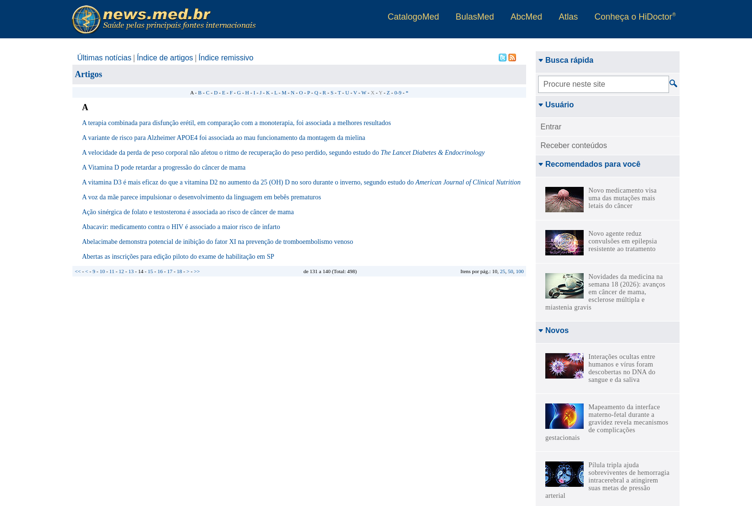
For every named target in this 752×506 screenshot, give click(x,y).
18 (179, 271)
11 (112, 271)
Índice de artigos (165, 58)
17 (169, 271)
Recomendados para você (589, 164)
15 (150, 271)
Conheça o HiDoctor (635, 17)
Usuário (556, 105)
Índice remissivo (226, 58)
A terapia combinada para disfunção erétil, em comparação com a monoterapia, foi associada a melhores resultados (236, 122)
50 (510, 271)
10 (102, 271)
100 (520, 271)
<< (78, 271)
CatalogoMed (413, 17)
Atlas (568, 17)
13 (131, 271)
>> (197, 271)
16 (160, 271)
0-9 (397, 92)
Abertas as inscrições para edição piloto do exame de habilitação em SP (178, 256)
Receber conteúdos (573, 145)
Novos (553, 330)
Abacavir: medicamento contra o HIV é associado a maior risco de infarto (181, 226)
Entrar (551, 127)
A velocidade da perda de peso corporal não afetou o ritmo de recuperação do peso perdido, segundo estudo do (283, 152)
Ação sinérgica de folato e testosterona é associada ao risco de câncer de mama (188, 212)
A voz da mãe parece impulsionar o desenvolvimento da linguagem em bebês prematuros (201, 197)
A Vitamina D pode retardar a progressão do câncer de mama (164, 167)
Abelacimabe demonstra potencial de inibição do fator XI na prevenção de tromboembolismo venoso (217, 241)
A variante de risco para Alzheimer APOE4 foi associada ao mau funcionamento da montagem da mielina (223, 137)
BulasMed (475, 17)
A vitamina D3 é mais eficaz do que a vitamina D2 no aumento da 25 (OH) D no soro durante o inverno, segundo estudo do (301, 182)
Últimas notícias (104, 58)
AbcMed (526, 17)
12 (121, 271)
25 (502, 271)
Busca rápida (565, 60)
